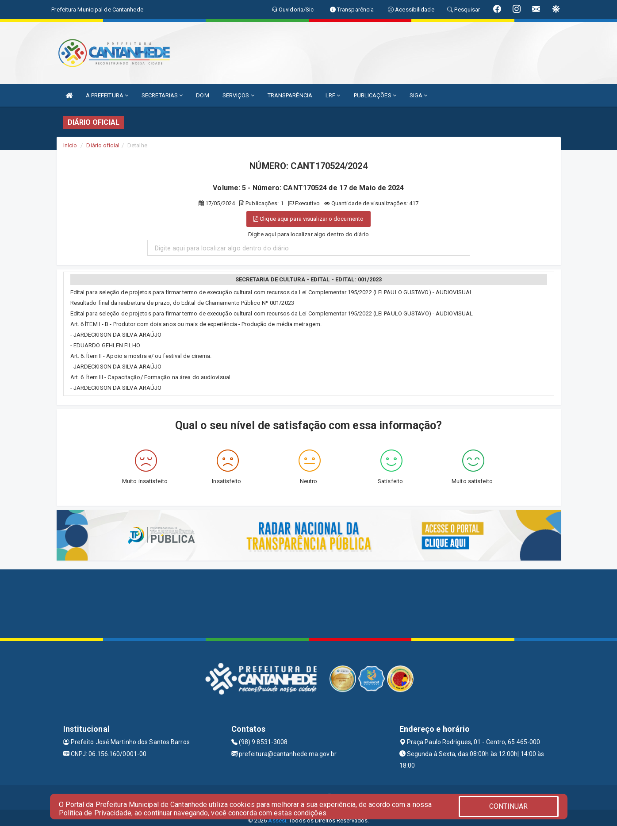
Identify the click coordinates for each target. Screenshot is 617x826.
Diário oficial (102, 145)
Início (70, 145)
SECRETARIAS (162, 95)
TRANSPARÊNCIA (290, 95)
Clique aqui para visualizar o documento (308, 218)
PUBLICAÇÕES (375, 95)
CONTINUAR (508, 806)
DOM (202, 95)
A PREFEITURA (107, 95)
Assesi (277, 820)
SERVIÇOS (238, 95)
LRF (333, 95)
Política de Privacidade (95, 813)
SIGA (419, 95)
